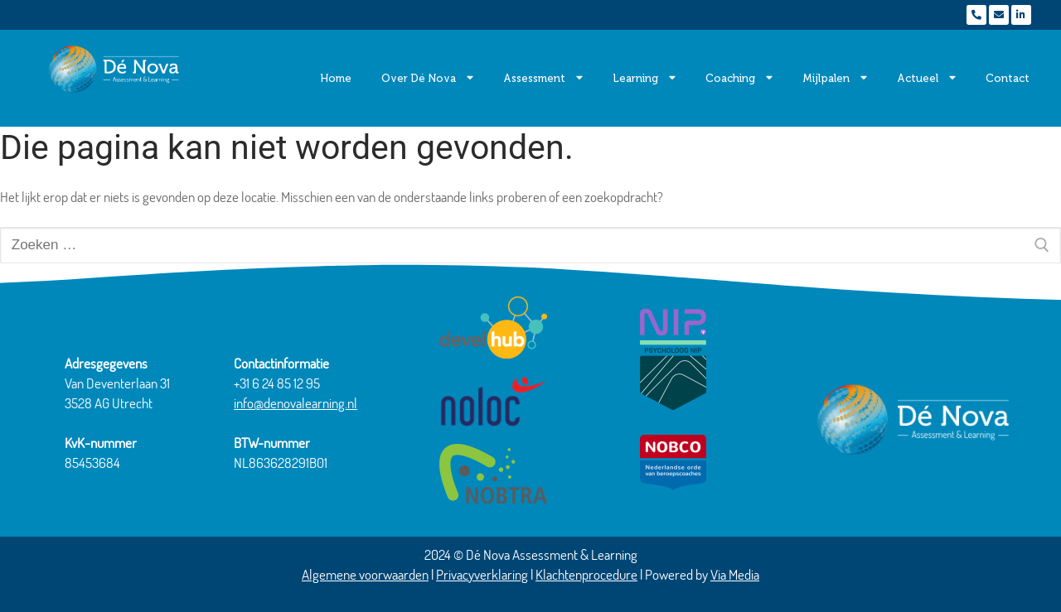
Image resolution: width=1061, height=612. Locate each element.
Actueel (926, 78)
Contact (1008, 78)
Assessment (543, 78)
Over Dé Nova (427, 78)
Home (335, 78)
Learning (644, 78)
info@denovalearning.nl (295, 403)
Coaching (739, 78)
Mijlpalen (834, 78)
